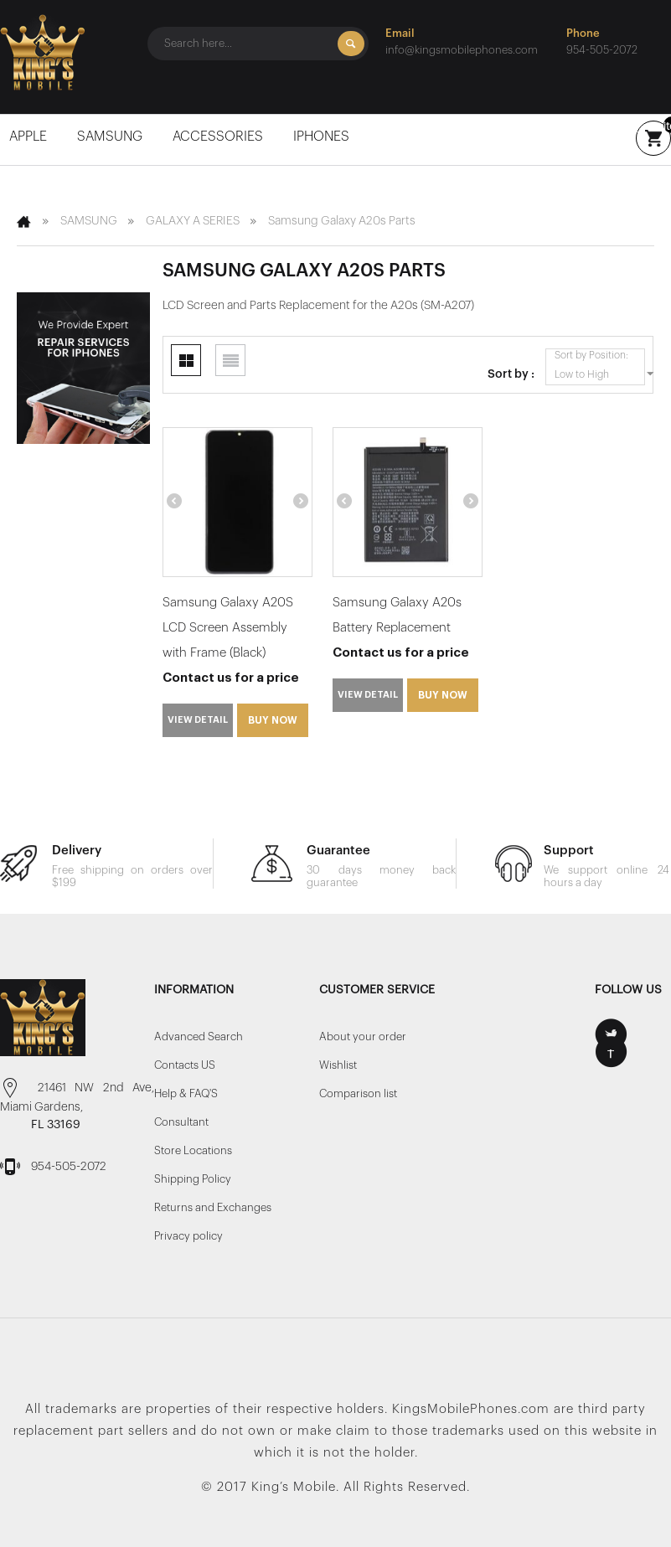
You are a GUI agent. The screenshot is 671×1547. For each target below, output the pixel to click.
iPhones (323, 136)
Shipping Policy (192, 1178)
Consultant (181, 1121)
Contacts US (184, 1065)
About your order (362, 1036)
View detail (198, 720)
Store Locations (193, 1150)
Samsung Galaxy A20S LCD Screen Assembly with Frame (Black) (228, 627)
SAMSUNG (111, 136)
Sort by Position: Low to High (600, 366)
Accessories (219, 136)
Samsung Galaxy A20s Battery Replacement (397, 615)
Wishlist (338, 1065)
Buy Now (272, 720)
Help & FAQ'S (186, 1093)
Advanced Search (198, 1036)
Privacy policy (188, 1235)
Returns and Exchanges (212, 1207)
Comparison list (358, 1093)
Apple (29, 136)
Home (25, 221)
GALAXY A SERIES (193, 221)
